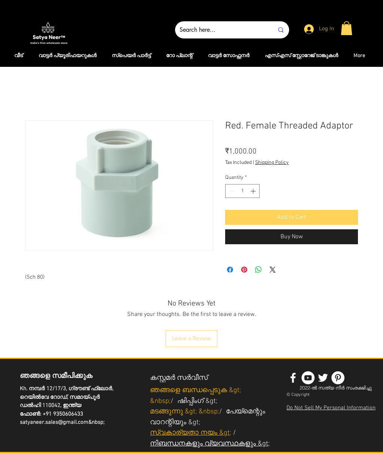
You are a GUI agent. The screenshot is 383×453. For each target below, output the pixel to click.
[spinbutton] (242, 191)
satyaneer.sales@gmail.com (54, 422)
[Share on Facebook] (230, 269)
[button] (346, 28)
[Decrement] (231, 191)
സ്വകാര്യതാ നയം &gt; (190, 433)
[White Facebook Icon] (293, 377)
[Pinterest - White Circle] (337, 377)
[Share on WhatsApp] (258, 269)
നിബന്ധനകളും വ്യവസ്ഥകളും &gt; (210, 444)
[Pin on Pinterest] (244, 269)
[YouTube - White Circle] (308, 377)
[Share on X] (272, 269)
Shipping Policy (272, 162)
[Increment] (253, 191)
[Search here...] (221, 29)
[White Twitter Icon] (323, 377)
